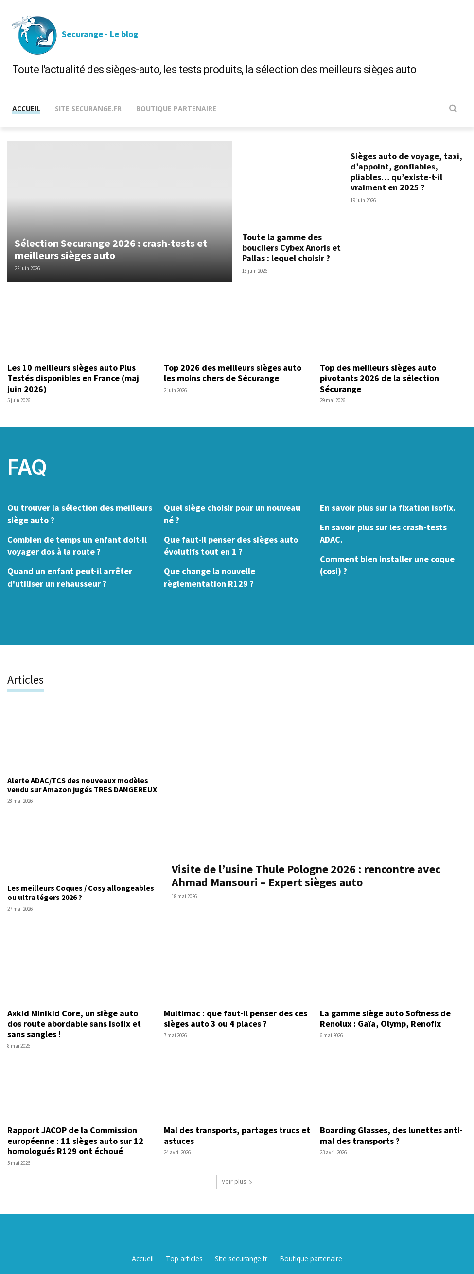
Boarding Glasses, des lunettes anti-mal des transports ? (391, 1135)
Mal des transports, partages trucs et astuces (237, 1135)
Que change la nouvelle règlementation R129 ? (209, 577)
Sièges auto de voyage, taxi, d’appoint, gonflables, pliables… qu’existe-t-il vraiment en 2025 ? (406, 171)
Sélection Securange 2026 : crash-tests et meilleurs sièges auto (111, 249)
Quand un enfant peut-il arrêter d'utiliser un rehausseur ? (69, 577)
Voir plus (237, 1181)
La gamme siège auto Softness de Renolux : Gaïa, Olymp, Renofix (385, 1018)
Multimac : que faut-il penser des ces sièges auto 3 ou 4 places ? (235, 1018)
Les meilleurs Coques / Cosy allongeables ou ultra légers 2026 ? (80, 892)
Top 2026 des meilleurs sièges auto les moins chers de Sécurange (232, 373)
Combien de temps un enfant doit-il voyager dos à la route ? (77, 545)
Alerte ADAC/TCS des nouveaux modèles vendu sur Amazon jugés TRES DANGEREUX (82, 784)
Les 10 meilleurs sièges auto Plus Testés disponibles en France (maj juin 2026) (73, 378)
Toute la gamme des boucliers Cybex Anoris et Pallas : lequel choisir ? (291, 247)
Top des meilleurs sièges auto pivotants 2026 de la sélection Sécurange (379, 378)
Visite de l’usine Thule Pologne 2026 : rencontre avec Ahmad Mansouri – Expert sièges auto (306, 875)
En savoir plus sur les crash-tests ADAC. (383, 533)
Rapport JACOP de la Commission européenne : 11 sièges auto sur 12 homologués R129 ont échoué (75, 1140)
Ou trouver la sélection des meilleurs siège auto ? (79, 513)
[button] (450, 108)
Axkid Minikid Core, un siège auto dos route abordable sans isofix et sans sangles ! (74, 1023)
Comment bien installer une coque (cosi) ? (387, 565)
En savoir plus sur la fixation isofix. (388, 507)
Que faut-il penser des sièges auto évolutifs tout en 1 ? (231, 545)
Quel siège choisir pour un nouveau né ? (232, 513)
